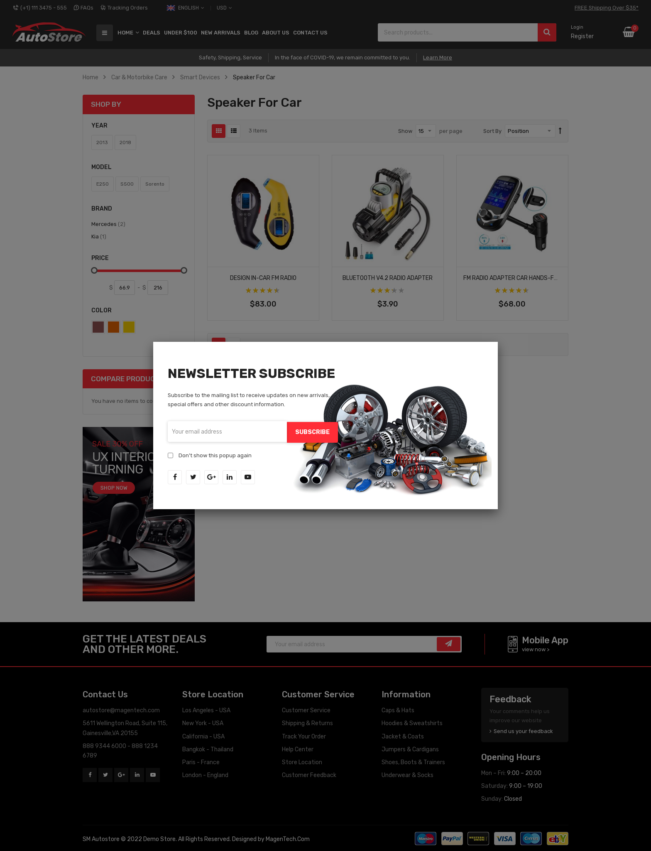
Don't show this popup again (215, 454)
